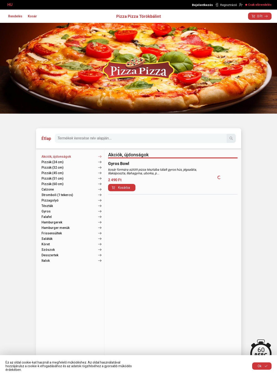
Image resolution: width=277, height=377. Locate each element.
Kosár (32, 16)
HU (10, 5)
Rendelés (15, 16)
